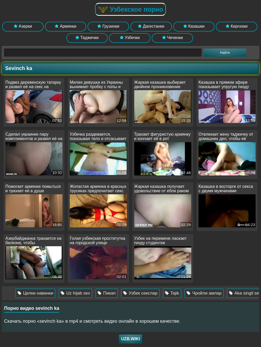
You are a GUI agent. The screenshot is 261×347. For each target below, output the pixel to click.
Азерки (23, 26)
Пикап (109, 293)
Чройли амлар (206, 293)
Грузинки (108, 26)
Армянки (65, 26)
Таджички (87, 37)
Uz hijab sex (78, 293)
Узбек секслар (143, 293)
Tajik (175, 293)
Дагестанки (151, 26)
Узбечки (130, 37)
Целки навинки (38, 293)
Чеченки (172, 37)
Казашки (194, 26)
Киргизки (237, 26)
